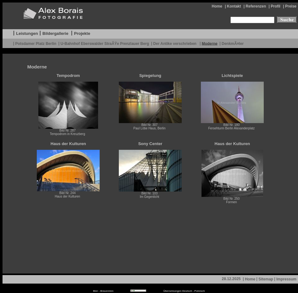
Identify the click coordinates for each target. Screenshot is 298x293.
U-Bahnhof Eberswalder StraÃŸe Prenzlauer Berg (105, 43)
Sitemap (265, 279)
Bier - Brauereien (103, 291)
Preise (290, 6)
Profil (275, 6)
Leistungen (27, 33)
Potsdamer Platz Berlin (35, 43)
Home (217, 6)
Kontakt (234, 6)
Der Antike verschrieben (175, 43)
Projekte (82, 33)
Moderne (210, 43)
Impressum (286, 279)
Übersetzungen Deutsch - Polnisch (184, 291)
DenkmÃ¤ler (233, 43)
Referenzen (256, 6)
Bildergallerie (55, 33)
